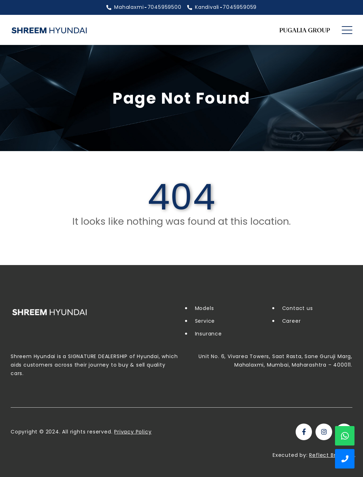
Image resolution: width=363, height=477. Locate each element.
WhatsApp (344, 436)
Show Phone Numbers (344, 459)
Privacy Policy (132, 431)
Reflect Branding (331, 455)
